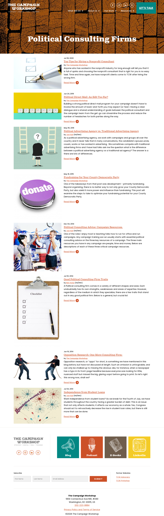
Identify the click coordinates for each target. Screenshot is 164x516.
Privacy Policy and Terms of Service (82, 509)
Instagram (119, 5)
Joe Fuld (69, 134)
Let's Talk (146, 8)
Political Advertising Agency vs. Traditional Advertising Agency (101, 131)
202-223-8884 (82, 505)
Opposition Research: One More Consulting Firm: (93, 354)
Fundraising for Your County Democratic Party (91, 177)
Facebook (113, 5)
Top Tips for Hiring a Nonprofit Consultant (89, 61)
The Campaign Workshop (77, 65)
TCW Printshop (123, 480)
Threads (132, 5)
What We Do (74, 10)
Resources (126, 10)
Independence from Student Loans (84, 392)
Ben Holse (70, 283)
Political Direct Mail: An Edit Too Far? (86, 97)
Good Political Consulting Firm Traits (86, 279)
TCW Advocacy (123, 477)
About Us (92, 10)
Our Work (109, 10)
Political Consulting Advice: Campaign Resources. (93, 227)
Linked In (125, 5)
